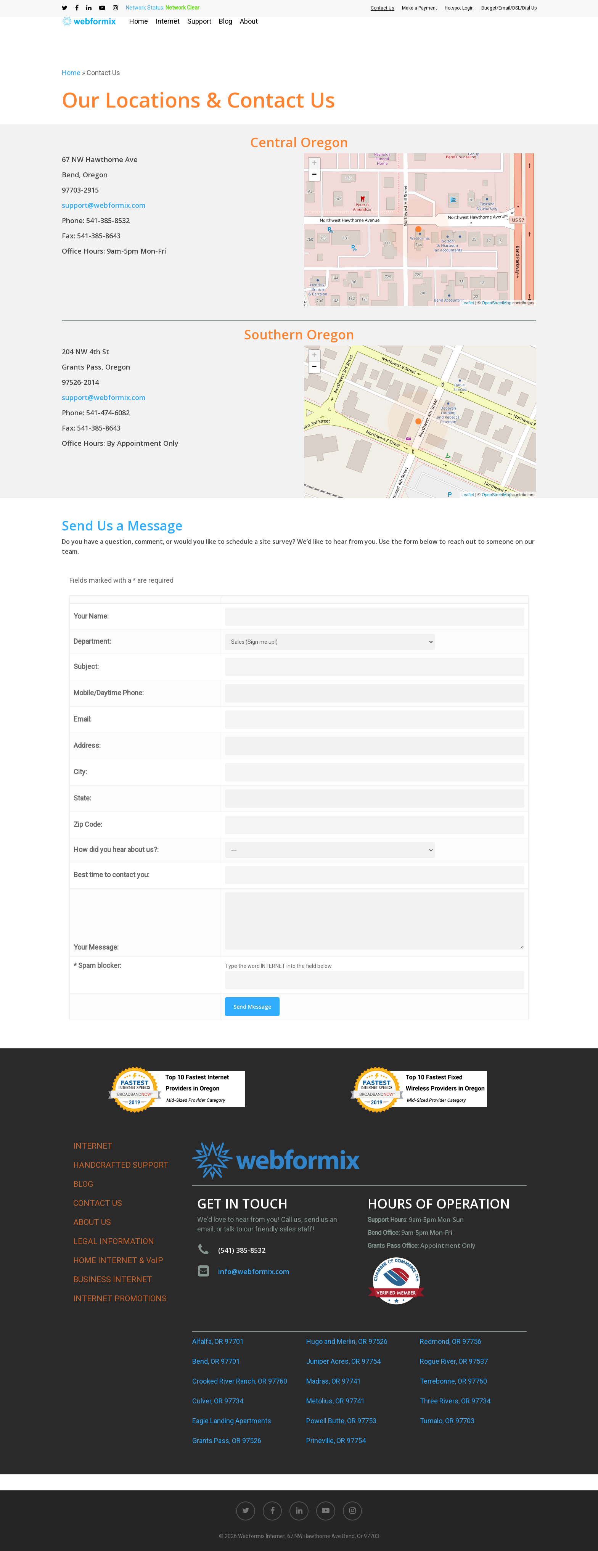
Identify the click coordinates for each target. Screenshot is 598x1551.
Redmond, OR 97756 (450, 1341)
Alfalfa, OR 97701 (218, 1341)
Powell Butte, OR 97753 (341, 1421)
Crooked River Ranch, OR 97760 (239, 1381)
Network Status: (162, 8)
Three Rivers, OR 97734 (455, 1401)
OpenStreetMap (496, 303)
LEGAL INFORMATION (113, 1241)
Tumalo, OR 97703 (447, 1421)
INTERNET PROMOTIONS (120, 1298)
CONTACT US (97, 1203)
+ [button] (314, 163)
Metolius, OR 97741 (335, 1401)
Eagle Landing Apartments (231, 1421)
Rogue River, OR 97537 (454, 1361)
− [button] (314, 175)
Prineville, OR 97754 (336, 1441)
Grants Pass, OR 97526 (226, 1441)
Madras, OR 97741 (333, 1381)
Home (71, 73)
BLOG (83, 1184)
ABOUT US (92, 1222)
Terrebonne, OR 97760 (453, 1381)
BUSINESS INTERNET (112, 1279)
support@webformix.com (104, 205)
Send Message (252, 1006)
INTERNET (93, 1146)
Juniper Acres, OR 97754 (343, 1361)
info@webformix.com (253, 1271)
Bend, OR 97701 (216, 1361)
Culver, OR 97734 (217, 1401)
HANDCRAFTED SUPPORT (121, 1165)
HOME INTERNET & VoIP (118, 1260)
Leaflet (467, 303)
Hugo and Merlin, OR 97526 (346, 1341)
